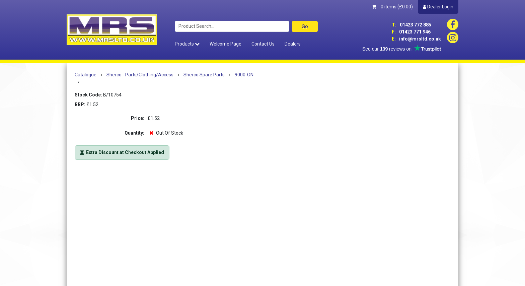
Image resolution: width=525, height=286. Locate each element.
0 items (392, 6)
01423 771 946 (411, 31)
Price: (137, 118)
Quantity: (134, 133)
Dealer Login (438, 6)
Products (187, 44)
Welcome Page (225, 44)
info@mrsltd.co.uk (416, 39)
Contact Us (263, 44)
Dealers (293, 44)
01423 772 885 (411, 24)
